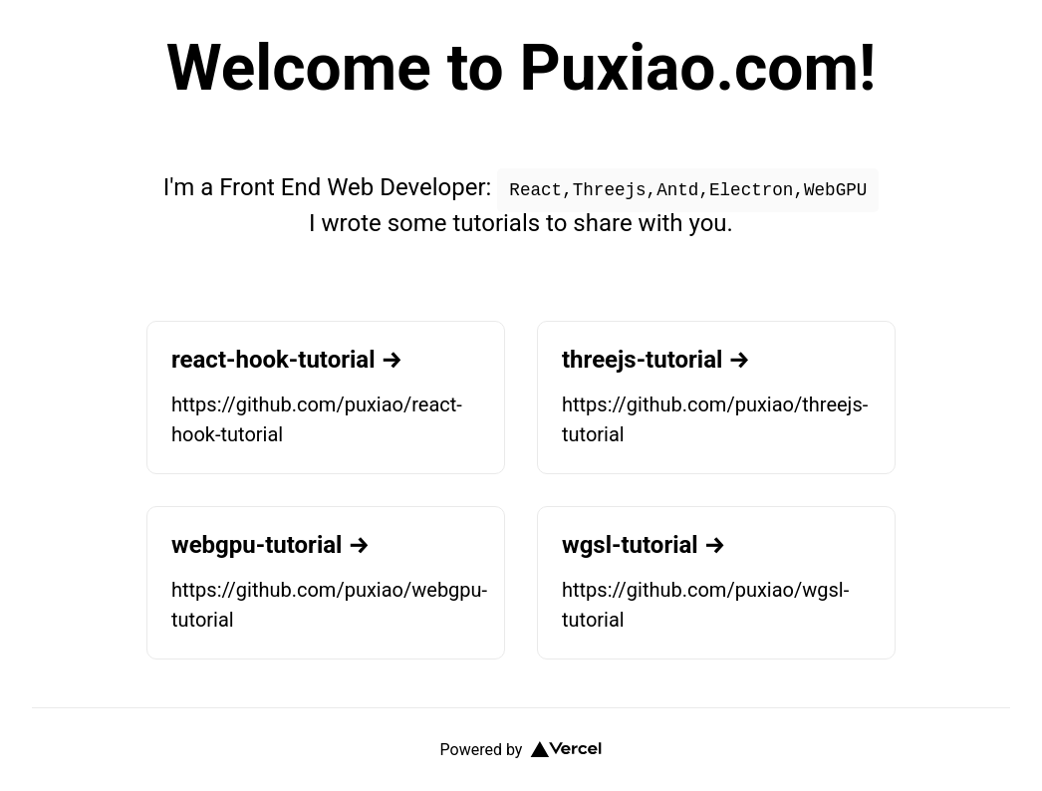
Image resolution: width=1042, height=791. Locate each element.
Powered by (521, 749)
